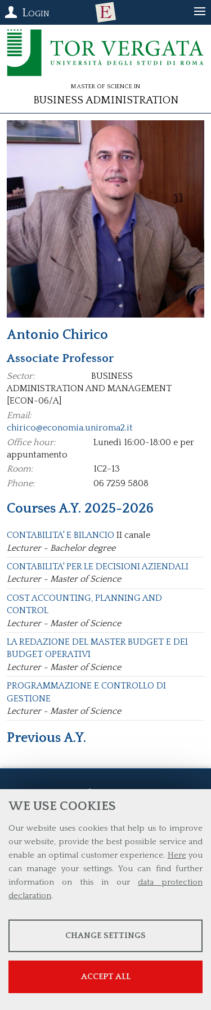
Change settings (105, 935)
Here (177, 855)
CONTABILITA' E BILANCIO (60, 535)
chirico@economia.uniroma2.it (70, 428)
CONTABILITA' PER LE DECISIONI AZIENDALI (97, 566)
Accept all (106, 976)
